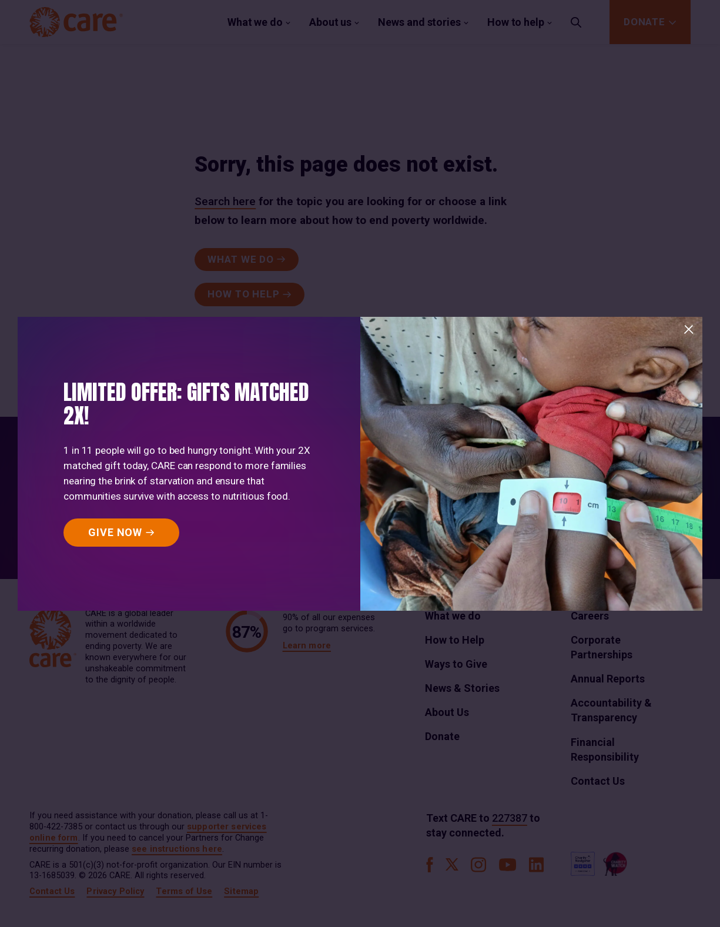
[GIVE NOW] (121, 532)
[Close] (689, 330)
